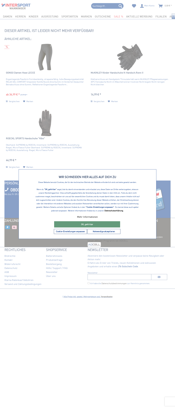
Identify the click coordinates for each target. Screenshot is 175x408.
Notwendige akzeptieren (104, 231)
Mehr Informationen (87, 216)
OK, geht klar (87, 224)
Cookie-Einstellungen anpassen (70, 231)
